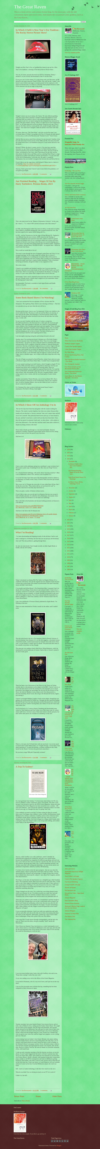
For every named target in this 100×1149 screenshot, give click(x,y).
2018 (68, 532)
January (71, 516)
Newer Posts (19, 1096)
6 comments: (44, 174)
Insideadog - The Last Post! (73, 171)
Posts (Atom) (26, 1101)
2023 (68, 459)
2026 (68, 449)
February (71, 512)
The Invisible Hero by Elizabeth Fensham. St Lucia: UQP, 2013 (77, 234)
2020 (68, 526)
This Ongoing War (70, 919)
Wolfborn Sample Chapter (72, 343)
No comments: (44, 288)
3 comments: (44, 757)
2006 (68, 569)
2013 (68, 548)
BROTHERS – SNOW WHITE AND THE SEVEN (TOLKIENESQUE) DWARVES (75, 267)
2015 (68, 541)
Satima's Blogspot (70, 911)
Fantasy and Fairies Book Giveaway (75, 194)
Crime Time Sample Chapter (73, 349)
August (71, 497)
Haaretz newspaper (70, 887)
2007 (68, 566)
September (72, 494)
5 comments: (43, 523)
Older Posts (57, 1096)
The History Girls (70, 916)
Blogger (59, 1145)
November (72, 488)
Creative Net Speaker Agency (73, 346)
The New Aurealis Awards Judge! (74, 183)
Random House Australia (72, 903)
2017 (68, 535)
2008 (68, 563)
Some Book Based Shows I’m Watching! (35, 297)
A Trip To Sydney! (24, 766)
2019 (68, 529)
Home (38, 1096)
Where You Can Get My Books (74, 341)
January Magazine (70, 898)
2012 (68, 551)
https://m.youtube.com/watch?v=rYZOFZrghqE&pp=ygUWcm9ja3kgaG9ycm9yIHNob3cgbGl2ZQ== (36, 164)
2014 (68, 544)
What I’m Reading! (25, 532)
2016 (68, 538)
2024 (68, 456)
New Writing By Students (72, 364)
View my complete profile (72, 52)
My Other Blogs (69, 352)
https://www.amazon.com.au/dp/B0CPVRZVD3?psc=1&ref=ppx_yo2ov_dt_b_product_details (29, 506)
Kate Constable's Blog (71, 900)
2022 (68, 520)
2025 (68, 452)
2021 (68, 523)
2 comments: (44, 396)
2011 (68, 554)
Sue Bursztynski (79, 29)
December (72, 461)
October (71, 491)
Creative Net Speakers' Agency (74, 879)
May (70, 503)
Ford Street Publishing (71, 882)
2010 (68, 557)
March (71, 509)
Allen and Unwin (70, 869)
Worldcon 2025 (75, 293)
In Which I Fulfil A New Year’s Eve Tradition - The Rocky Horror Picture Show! (38, 31)
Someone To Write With (72, 913)
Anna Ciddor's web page (72, 876)
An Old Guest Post (70, 207)
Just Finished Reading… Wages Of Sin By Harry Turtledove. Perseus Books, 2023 (36, 182)
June (70, 500)
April (70, 506)
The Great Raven (30, 6)
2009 (68, 560)
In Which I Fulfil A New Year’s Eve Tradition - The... (75, 465)
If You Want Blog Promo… (73, 282)
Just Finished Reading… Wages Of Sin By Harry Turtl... (75, 472)
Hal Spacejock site (70, 890)
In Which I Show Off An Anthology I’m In (36, 404)
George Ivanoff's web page (72, 884)
